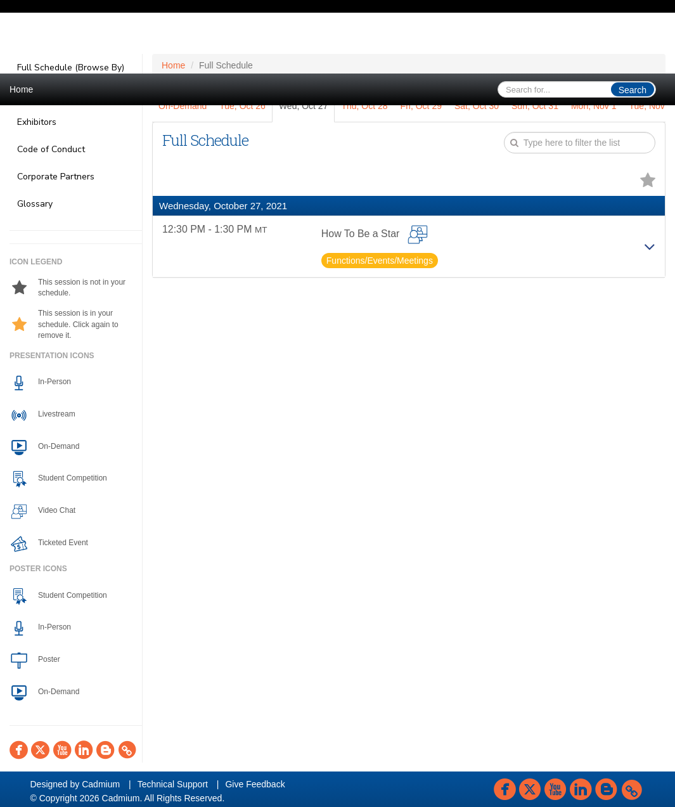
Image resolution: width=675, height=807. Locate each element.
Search (632, 90)
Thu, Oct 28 (364, 106)
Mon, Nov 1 (594, 106)
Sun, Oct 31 (534, 106)
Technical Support (173, 784)
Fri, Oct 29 (421, 106)
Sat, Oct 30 (476, 106)
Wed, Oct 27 (303, 106)
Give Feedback (255, 784)
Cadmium (101, 784)
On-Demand (182, 106)
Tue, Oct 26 (242, 106)
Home (21, 89)
